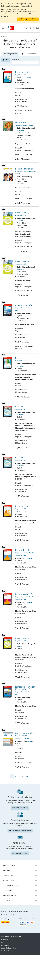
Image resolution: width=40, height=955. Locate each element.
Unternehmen (8, 890)
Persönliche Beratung (10, 885)
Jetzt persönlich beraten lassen (20, 830)
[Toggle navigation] (3, 28)
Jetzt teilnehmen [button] (32, 19)
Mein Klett (6, 870)
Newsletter (7, 900)
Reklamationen (8, 880)
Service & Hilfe (8, 875)
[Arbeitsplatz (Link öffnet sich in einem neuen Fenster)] (37, 28)
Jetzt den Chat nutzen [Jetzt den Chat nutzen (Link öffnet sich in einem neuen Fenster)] (20, 808)
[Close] (37, 3)
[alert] (20, 11)
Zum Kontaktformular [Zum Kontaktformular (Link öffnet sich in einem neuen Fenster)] (20, 853)
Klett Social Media (9, 895)
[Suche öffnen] (26, 28)
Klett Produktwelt (9, 865)
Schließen (21, 19)
